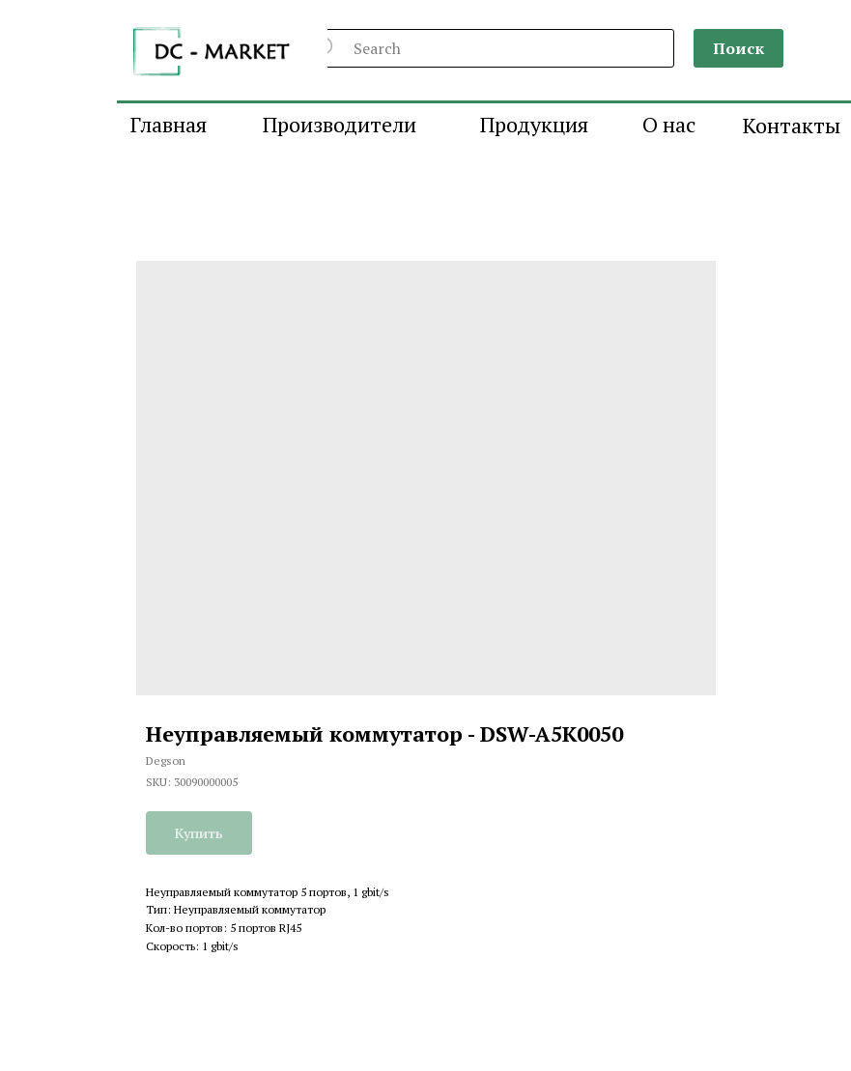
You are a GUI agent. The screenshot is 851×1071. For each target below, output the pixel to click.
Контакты (791, 125)
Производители (339, 124)
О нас (668, 124)
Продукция (534, 124)
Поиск (738, 48)
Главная (168, 124)
